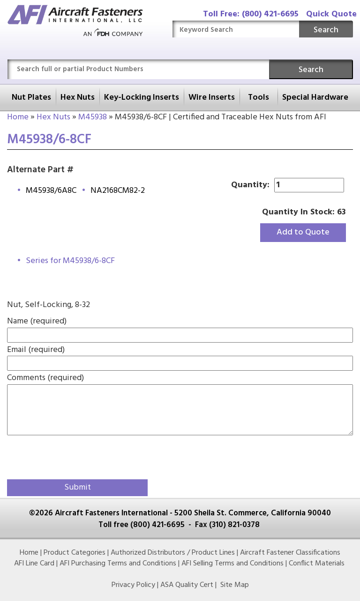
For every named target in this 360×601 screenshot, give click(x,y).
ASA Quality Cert (186, 585)
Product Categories (74, 553)
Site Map (234, 585)
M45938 (92, 117)
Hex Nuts (77, 97)
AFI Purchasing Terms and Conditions (118, 563)
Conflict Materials (317, 563)
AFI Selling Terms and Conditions (232, 563)
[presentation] (62, 455)
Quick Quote (331, 14)
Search (326, 30)
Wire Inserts (211, 97)
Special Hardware (315, 97)
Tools (258, 97)
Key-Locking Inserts (141, 97)
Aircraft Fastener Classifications (290, 553)
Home (18, 117)
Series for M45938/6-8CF (70, 261)
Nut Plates (31, 97)
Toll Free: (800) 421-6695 (251, 14)
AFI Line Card (34, 563)
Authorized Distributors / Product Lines (173, 553)
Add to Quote (303, 232)
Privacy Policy (133, 585)
